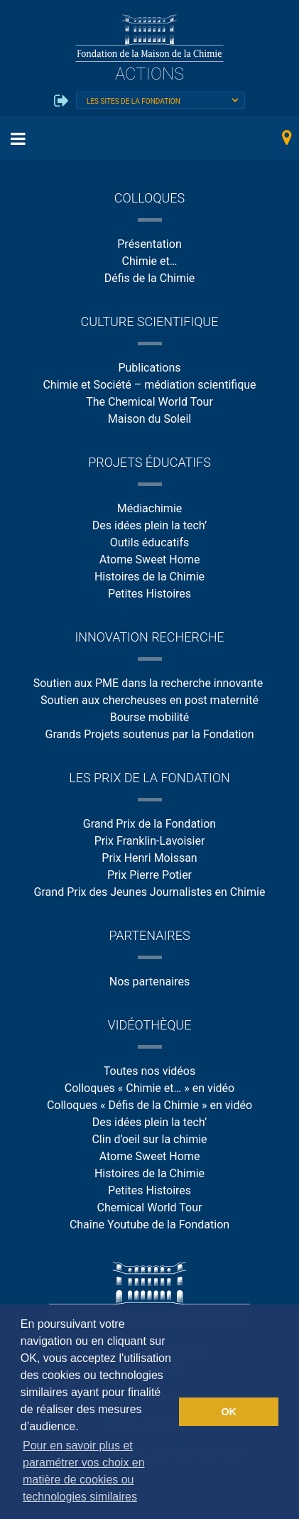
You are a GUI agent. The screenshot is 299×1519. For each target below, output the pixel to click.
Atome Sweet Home (149, 559)
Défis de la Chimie (149, 278)
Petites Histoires (149, 593)
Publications (149, 367)
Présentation (149, 244)
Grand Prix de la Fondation (149, 824)
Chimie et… (150, 261)
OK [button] (229, 1411)
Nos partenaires (149, 981)
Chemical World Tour (149, 1207)
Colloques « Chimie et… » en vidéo (149, 1088)
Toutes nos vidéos (149, 1071)
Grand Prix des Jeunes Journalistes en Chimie (150, 892)
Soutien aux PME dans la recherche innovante (149, 683)
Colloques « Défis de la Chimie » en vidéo (149, 1105)
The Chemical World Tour (149, 402)
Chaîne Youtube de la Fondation (149, 1224)
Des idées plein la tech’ (149, 525)
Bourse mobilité (150, 717)
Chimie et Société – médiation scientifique (149, 384)
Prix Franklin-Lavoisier (149, 841)
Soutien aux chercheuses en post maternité (149, 700)
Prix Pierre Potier (149, 875)
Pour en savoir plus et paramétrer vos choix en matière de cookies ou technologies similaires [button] (84, 1471)
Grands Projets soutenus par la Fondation (149, 734)
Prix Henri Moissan (149, 858)
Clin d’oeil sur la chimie (149, 1139)
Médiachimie (150, 508)
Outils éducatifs (149, 542)
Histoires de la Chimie (149, 576)
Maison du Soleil (149, 419)
